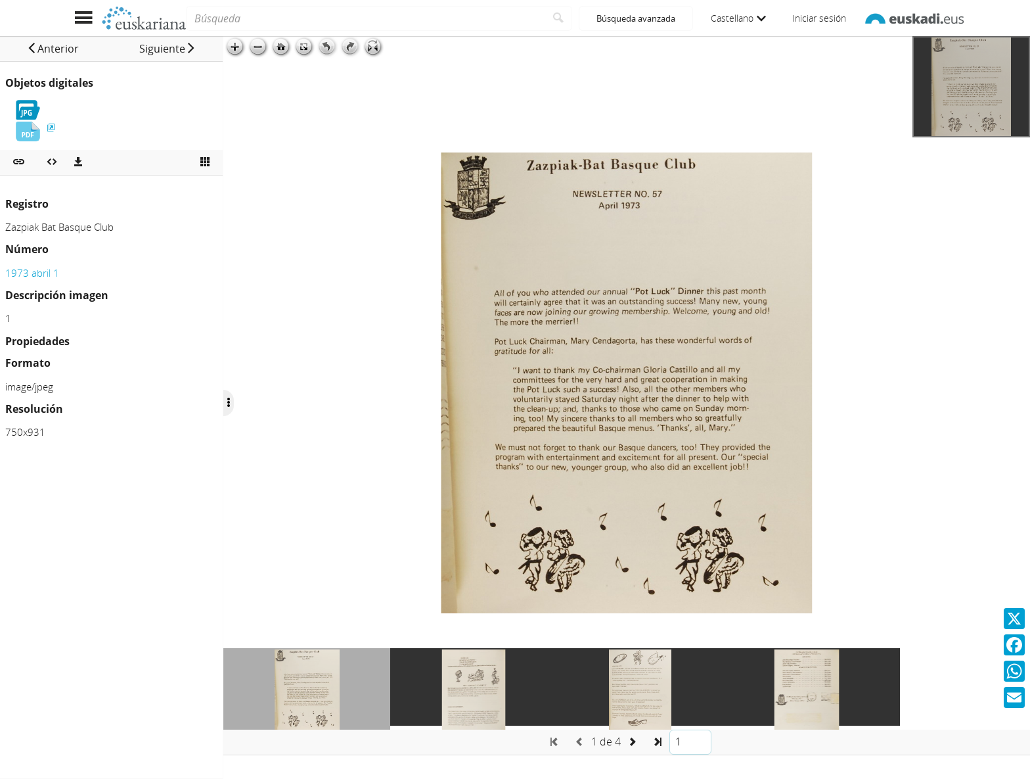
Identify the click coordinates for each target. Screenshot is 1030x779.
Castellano (738, 18)
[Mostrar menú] (83, 18)
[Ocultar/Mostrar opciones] (228, 403)
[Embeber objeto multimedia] (52, 162)
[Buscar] (558, 18)
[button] (53, 48)
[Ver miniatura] (205, 162)
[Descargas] (78, 162)
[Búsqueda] (365, 18)
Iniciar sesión (819, 18)
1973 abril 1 (32, 272)
